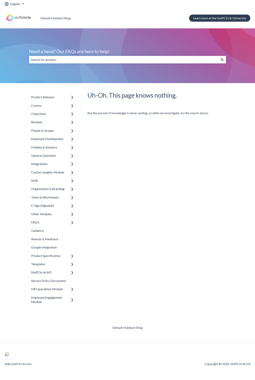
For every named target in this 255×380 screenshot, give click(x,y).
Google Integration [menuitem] (44, 247)
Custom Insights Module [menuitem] (47, 172)
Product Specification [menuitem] (45, 256)
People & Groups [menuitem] (42, 130)
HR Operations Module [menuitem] (47, 289)
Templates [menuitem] (38, 264)
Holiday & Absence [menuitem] (44, 147)
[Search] (222, 59)
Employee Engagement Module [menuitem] (46, 300)
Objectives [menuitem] (38, 114)
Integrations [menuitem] (39, 164)
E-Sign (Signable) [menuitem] (42, 205)
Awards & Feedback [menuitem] (44, 239)
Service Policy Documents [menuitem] (48, 281)
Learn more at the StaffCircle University (219, 18)
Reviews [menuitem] (36, 122)
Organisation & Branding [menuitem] (48, 189)
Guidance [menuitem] (37, 230)
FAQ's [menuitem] (35, 222)
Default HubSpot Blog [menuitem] (127, 327)
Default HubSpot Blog (55, 18)
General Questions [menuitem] (43, 155)
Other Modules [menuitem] (41, 214)
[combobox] (123, 59)
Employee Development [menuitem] (47, 139)
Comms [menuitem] (36, 105)
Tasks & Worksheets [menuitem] (45, 197)
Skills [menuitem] (34, 180)
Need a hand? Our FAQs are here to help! (69, 51)
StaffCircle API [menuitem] (41, 272)
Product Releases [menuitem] (43, 97)
